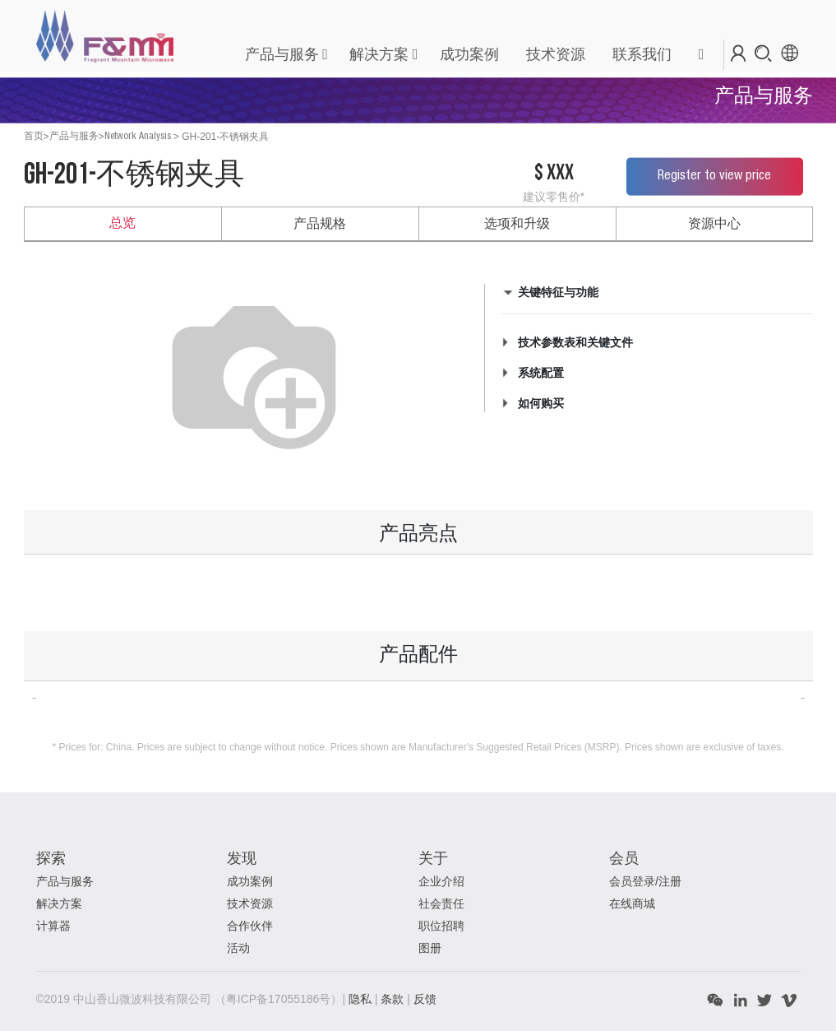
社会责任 (441, 903)
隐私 (362, 998)
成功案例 (250, 881)
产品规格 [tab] (319, 223)
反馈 (424, 998)
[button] (701, 54)
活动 (238, 947)
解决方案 (379, 54)
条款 (394, 998)
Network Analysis (137, 136)
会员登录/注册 (645, 881)
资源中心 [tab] (714, 223)
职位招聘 (441, 925)
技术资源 (250, 903)
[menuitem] (469, 54)
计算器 (53, 925)
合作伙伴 (250, 925)
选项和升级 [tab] (517, 223)
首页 (34, 136)
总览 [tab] (122, 224)
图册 (429, 947)
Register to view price (714, 176)
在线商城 (632, 903)
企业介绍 (441, 881)
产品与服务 (282, 54)
